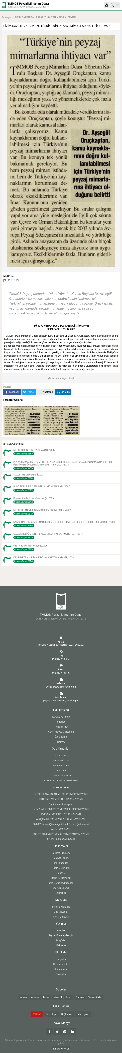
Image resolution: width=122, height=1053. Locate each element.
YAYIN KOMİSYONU (61, 829)
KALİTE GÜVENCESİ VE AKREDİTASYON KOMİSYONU (61, 834)
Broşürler (61, 940)
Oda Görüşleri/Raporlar (61, 883)
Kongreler (61, 959)
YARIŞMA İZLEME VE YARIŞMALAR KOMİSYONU (61, 819)
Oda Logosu (83, 1014)
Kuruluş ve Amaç (61, 716)
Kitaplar (61, 930)
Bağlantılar (66, 1014)
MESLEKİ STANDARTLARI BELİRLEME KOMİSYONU (61, 794)
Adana (23, 997)
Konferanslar (61, 969)
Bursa (46, 997)
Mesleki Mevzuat (61, 906)
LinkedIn (63, 392)
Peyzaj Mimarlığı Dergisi (61, 935)
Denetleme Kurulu (61, 765)
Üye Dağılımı (61, 736)
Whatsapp (45, 392)
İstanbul (57, 997)
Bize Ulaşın (51, 1014)
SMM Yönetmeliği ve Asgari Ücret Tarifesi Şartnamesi (61, 824)
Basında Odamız (61, 888)
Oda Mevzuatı (61, 911)
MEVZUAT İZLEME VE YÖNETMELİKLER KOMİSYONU (61, 809)
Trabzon (79, 997)
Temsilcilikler (61, 726)
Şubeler (61, 721)
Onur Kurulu (61, 770)
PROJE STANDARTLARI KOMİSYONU (61, 780)
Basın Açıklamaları (61, 878)
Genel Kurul (61, 755)
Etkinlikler (61, 893)
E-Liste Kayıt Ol (61, 1048)
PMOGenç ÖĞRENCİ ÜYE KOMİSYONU (61, 814)
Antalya (35, 997)
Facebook (12, 392)
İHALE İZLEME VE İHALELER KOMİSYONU (61, 799)
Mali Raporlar (61, 863)
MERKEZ (8, 275)
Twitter (28, 392)
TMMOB (61, 741)
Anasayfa (6, 17)
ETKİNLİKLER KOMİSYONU (61, 839)
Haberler (61, 873)
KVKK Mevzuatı (61, 916)
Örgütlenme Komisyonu (61, 804)
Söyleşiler (61, 974)
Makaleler (61, 945)
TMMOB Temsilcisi (61, 775)
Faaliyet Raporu (61, 858)
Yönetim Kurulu (61, 760)
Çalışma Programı (61, 853)
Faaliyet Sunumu (61, 868)
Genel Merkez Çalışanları (61, 731)
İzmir (68, 997)
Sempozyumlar (61, 964)
